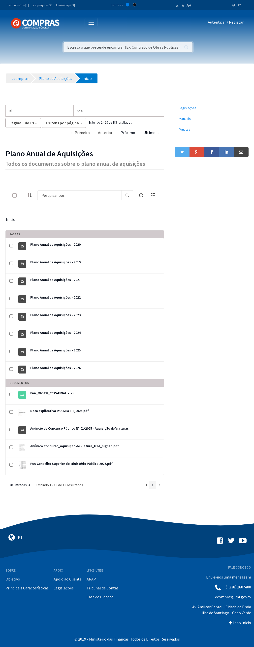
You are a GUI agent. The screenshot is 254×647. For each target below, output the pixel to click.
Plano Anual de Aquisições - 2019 (55, 262)
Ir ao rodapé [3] (65, 5)
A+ (189, 5)
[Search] (79, 195)
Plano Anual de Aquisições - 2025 (55, 350)
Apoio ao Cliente (68, 579)
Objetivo (12, 579)
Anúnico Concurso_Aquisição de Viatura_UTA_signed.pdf (74, 446)
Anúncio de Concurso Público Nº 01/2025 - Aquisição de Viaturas (79, 428)
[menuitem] (212, 108)
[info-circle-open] (141, 195)
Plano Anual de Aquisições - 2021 (55, 279)
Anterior (105, 132)
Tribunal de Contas (103, 587)
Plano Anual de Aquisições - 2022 (55, 297)
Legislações (64, 587)
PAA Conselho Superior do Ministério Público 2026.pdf (71, 463)
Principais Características (27, 587)
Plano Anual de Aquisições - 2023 (55, 315)
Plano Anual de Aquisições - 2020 (55, 244)
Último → (151, 132)
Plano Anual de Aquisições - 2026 (55, 368)
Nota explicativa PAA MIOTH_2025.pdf (59, 411)
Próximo (128, 132)
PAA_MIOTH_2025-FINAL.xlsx (52, 393)
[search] (127, 195)
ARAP (91, 579)
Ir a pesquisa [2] (42, 5)
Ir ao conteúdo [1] (18, 5)
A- (177, 5)
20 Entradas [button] (20, 485)
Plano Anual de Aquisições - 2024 (55, 332)
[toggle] (23, 195)
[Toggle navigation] (66, 23)
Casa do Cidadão (100, 596)
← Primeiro (80, 132)
